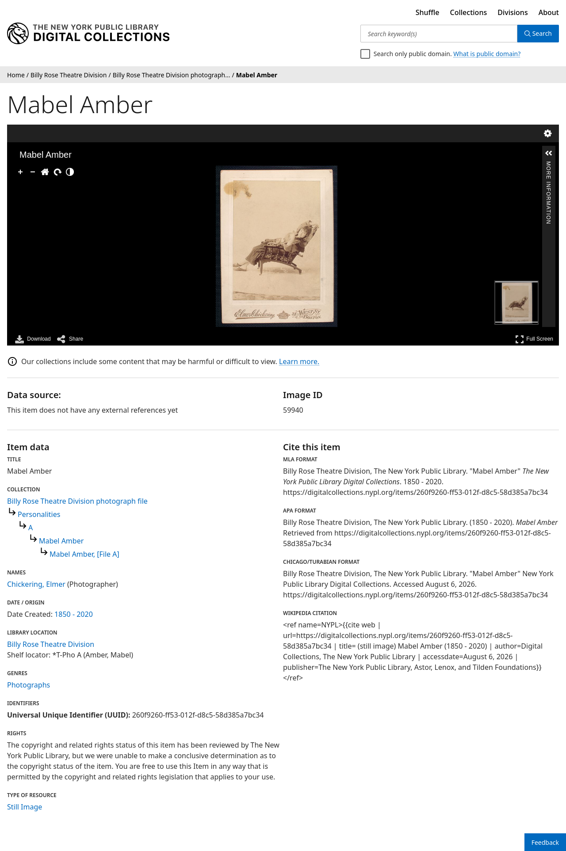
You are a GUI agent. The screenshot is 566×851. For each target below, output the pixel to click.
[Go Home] (45, 172)
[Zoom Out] (33, 172)
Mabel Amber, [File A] (84, 554)
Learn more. (299, 361)
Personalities (39, 514)
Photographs (28, 685)
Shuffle (428, 12)
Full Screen (534, 339)
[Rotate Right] (57, 172)
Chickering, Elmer (36, 584)
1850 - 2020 (73, 614)
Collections (468, 12)
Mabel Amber (61, 541)
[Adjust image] (70, 172)
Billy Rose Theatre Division (50, 644)
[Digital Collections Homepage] (88, 34)
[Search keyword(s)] (438, 33)
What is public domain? (486, 53)
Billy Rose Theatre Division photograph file (77, 501)
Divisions (512, 12)
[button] (548, 153)
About (549, 12)
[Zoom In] (20, 172)
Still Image (24, 807)
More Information (548, 165)
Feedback (545, 842)
